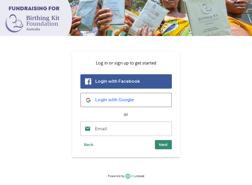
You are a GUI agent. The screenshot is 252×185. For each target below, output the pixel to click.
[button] (88, 144)
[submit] (163, 144)
